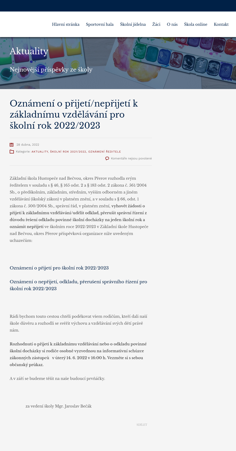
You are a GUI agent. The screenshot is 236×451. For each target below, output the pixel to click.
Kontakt (221, 24)
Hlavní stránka (66, 24)
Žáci (156, 24)
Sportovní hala (100, 24)
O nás (172, 24)
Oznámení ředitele (104, 151)
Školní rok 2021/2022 (68, 151)
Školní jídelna (133, 24)
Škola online (195, 24)
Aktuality (40, 151)
